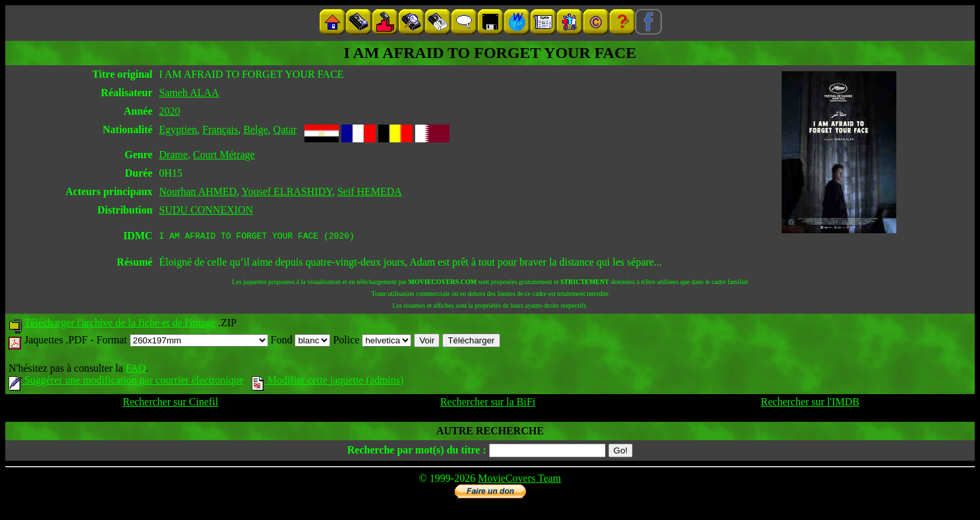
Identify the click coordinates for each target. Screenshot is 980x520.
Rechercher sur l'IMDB (810, 403)
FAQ (135, 370)
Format (182, 341)
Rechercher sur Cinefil (170, 403)
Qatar (285, 129)
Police (372, 341)
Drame (173, 154)
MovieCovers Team (519, 480)
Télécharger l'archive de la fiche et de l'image (120, 324)
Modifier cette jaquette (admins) (328, 382)
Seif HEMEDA (369, 191)
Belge (255, 129)
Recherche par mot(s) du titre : (416, 451)
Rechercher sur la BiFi (487, 403)
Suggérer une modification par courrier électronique (126, 382)
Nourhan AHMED (198, 191)
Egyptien (178, 129)
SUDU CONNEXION (206, 210)
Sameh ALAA (189, 92)
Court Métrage (224, 154)
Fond (301, 341)
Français (220, 129)
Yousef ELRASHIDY (286, 191)
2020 (169, 111)
